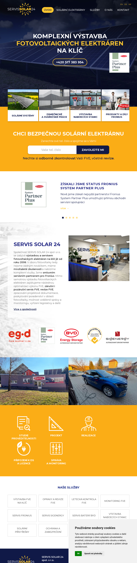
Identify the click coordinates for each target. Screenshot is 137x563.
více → (63, 208)
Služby (96, 10)
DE (125, 4)
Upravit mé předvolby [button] (93, 553)
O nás (110, 10)
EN (121, 4)
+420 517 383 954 (68, 66)
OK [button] (78, 553)
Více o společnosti (23, 309)
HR (130, 4)
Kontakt (125, 10)
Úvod (49, 10)
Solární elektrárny (72, 10)
